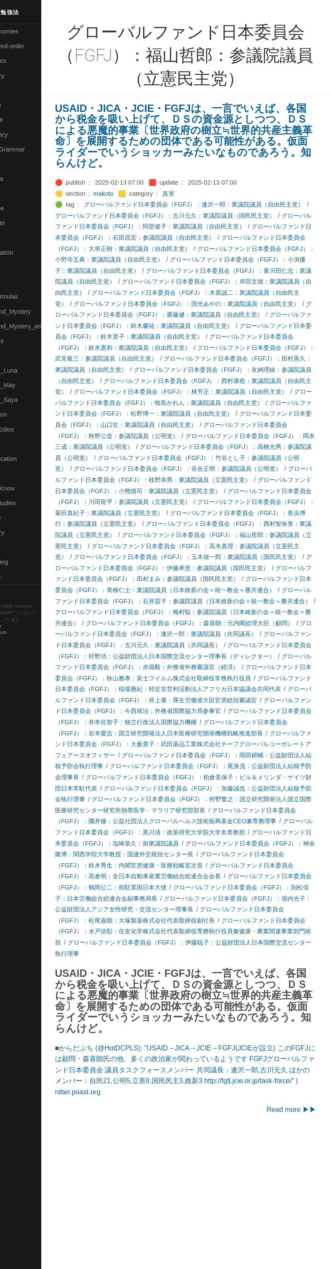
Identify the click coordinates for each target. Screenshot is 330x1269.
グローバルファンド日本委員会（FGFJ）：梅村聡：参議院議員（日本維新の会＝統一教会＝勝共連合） (201, 689)
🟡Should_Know (27, 488)
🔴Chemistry (22, 75)
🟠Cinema (18, 90)
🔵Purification (23, 414)
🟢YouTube (20, 576)
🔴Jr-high (17, 164)
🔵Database (21, 119)
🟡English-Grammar (32, 149)
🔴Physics (18, 355)
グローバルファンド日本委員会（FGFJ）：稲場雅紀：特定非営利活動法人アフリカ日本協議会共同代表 (203, 777)
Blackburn (32, 632)
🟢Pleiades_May (27, 385)
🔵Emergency (23, 134)
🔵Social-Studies (27, 503)
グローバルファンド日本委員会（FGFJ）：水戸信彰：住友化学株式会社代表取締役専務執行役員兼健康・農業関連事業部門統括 (200, 1052)
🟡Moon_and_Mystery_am (40, 326)
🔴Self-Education (28, 458)
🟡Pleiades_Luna (28, 370)
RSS (14, 591)
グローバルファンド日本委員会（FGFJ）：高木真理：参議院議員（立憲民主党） (200, 611)
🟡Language (21, 208)
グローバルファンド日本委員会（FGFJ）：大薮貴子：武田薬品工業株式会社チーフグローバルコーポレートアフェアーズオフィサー (203, 843)
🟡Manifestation (26, 252)
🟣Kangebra (21, 178)
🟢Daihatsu (20, 105)
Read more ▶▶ (291, 1242)
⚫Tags (14, 547)
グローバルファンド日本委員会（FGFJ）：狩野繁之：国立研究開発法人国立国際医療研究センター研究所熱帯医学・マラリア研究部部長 (203, 909)
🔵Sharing (18, 473)
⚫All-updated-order (31, 46)
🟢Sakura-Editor (26, 429)
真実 (203, 204)
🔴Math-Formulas (28, 296)
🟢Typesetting (23, 562)
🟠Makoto (18, 237)
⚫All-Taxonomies (29, 31)
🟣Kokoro (17, 193)
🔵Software (20, 517)
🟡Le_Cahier (22, 222)
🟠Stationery (22, 532)
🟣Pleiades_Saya (28, 399)
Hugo (31, 626)
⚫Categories (23, 60)
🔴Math (14, 281)
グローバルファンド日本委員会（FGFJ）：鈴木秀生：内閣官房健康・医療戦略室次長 (200, 975)
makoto (138, 204)
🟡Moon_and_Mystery (35, 311)
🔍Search (17, 444)
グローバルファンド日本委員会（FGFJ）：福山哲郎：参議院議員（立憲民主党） (200, 601)
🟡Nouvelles (21, 340)
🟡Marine (17, 267)
